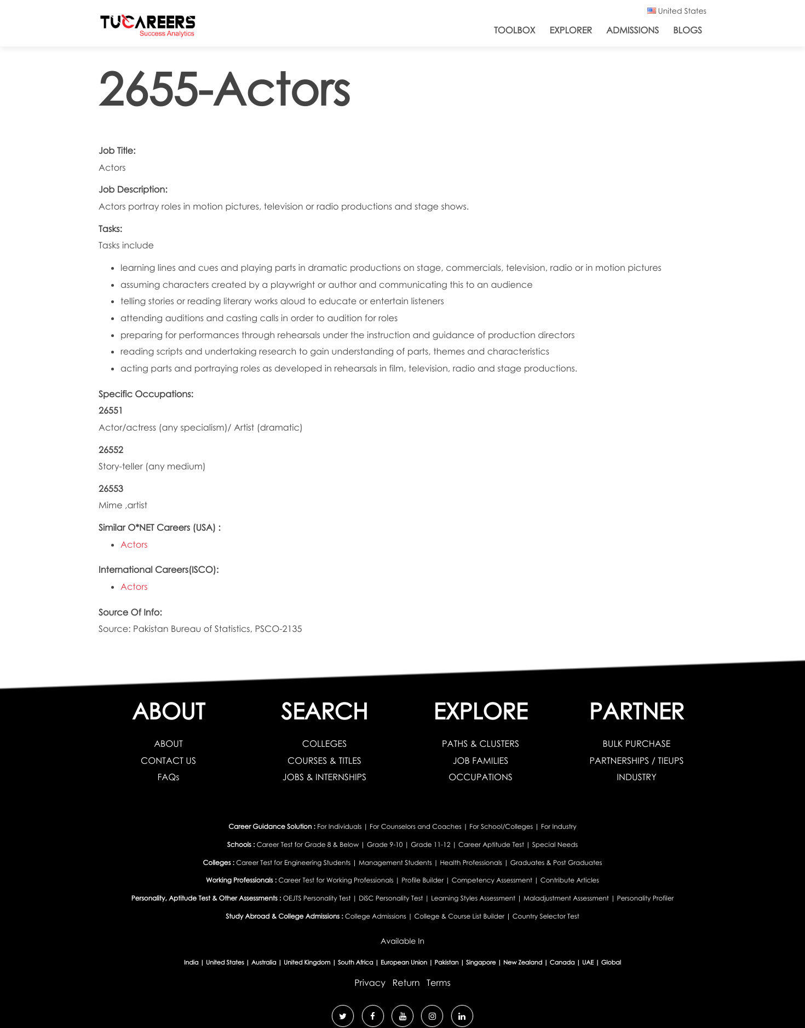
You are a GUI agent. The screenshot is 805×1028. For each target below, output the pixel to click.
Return (405, 982)
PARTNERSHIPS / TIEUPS (636, 760)
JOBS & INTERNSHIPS (324, 776)
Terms (439, 982)
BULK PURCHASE (637, 743)
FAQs (168, 776)
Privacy (370, 982)
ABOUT (168, 743)
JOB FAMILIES (481, 760)
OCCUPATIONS (481, 776)
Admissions (632, 30)
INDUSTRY (636, 776)
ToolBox (514, 30)
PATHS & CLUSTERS (480, 743)
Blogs (687, 30)
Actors (134, 544)
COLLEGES (324, 743)
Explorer (570, 30)
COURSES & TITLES (324, 760)
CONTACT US (168, 760)
